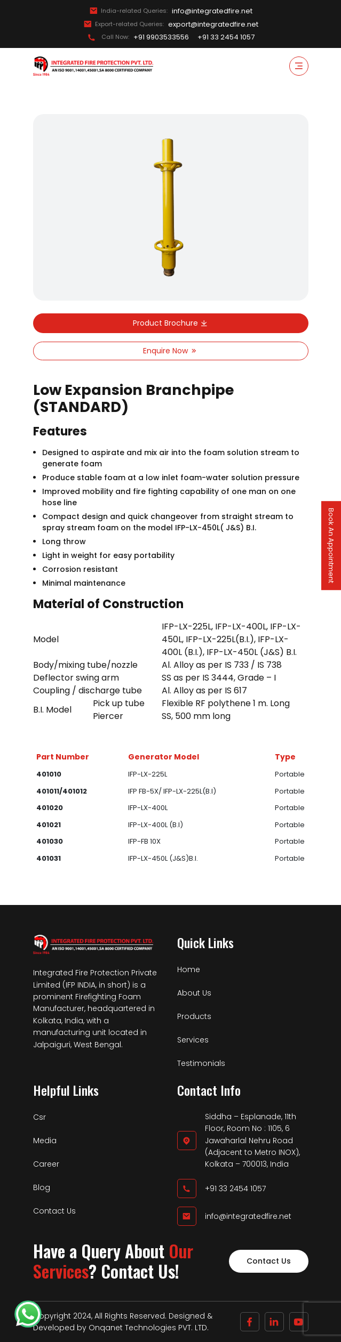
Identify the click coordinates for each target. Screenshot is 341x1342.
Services (193, 1039)
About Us (194, 993)
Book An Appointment (331, 545)
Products (194, 1016)
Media (45, 1140)
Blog (41, 1187)
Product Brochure (170, 323)
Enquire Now (170, 350)
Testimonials (201, 1063)
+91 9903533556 (161, 37)
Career (46, 1164)
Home (188, 969)
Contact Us (54, 1211)
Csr (39, 1117)
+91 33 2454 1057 (226, 37)
